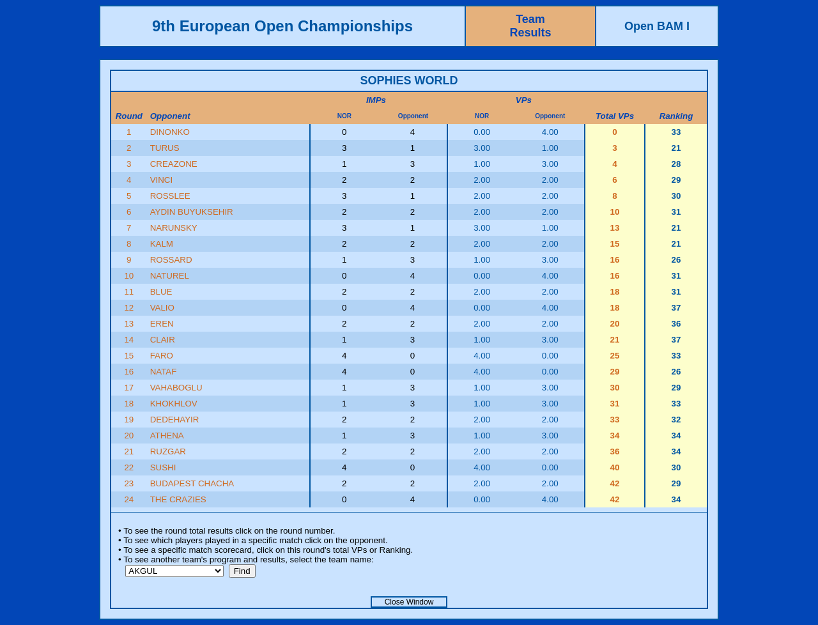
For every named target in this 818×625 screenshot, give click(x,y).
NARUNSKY (173, 228)
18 (129, 403)
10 (129, 276)
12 (129, 307)
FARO (161, 355)
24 (129, 499)
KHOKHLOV (173, 403)
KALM (161, 244)
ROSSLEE (170, 196)
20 (129, 435)
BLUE (161, 292)
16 (129, 371)
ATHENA (167, 435)
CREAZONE (173, 164)
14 (129, 339)
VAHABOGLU (176, 387)
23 (129, 483)
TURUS (165, 148)
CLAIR (162, 339)
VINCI (161, 180)
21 (129, 451)
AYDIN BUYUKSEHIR (191, 212)
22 (129, 467)
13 (129, 323)
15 (129, 355)
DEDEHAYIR (174, 419)
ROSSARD (171, 260)
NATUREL (169, 276)
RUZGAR (168, 451)
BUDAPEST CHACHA (192, 483)
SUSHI (163, 467)
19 (129, 419)
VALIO (162, 307)
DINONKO (170, 132)
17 (129, 387)
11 (129, 292)
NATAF (163, 371)
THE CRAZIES (178, 499)
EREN (162, 323)
